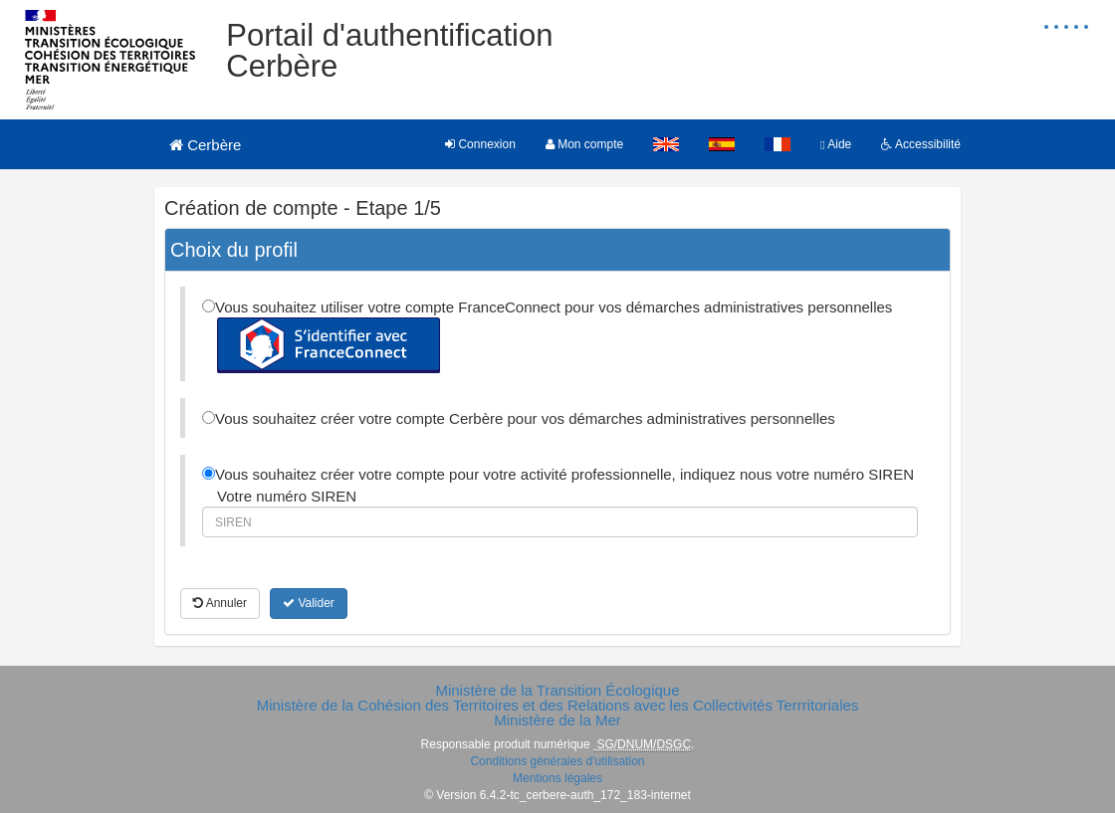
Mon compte (584, 144)
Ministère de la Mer (557, 719)
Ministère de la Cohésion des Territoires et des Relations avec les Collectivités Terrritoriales (558, 705)
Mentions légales (557, 778)
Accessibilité (921, 144)
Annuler (220, 603)
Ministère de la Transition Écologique (557, 690)
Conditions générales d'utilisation (557, 761)
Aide (835, 144)
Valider (308, 603)
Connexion (480, 144)
